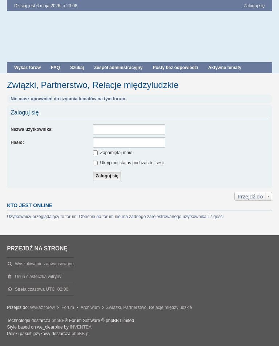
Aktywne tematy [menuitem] (224, 67)
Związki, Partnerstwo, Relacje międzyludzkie (92, 85)
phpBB (58, 320)
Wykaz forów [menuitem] (27, 67)
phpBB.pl (80, 333)
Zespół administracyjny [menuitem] (118, 67)
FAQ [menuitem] (55, 67)
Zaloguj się (25, 112)
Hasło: (17, 142)
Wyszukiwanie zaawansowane (44, 263)
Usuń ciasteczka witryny (38, 276)
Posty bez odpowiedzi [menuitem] (175, 67)
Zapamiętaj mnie (112, 152)
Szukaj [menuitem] (77, 67)
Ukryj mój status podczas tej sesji (128, 162)
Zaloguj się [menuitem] (254, 6)
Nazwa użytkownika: (32, 129)
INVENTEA (81, 327)
